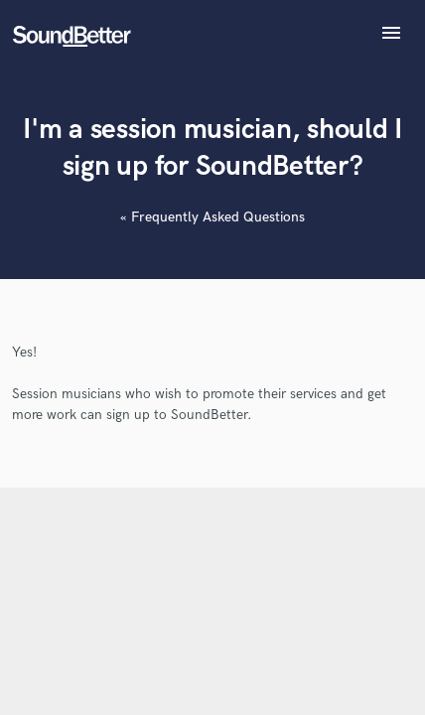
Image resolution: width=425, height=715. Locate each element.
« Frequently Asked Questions (212, 217)
